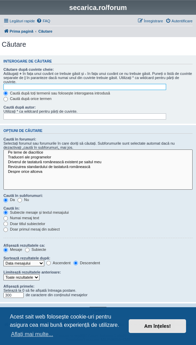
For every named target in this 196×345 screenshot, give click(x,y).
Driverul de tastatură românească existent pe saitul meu (98, 162)
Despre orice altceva (98, 171)
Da (9, 200)
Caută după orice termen (27, 99)
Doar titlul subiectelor (24, 224)
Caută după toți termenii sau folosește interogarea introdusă (56, 93)
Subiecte (35, 249)
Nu (23, 200)
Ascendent (58, 263)
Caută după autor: (19, 107)
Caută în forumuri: (19, 139)
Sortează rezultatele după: (26, 258)
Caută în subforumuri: (23, 195)
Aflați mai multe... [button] (32, 334)
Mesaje (12, 249)
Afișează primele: (18, 286)
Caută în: (11, 208)
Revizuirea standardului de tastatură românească (98, 167)
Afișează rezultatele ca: (24, 245)
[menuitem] (43, 21)
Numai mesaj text (21, 218)
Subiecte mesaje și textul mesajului (36, 212)
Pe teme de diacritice (98, 152)
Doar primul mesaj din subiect (31, 229)
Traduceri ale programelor (98, 157)
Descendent (86, 263)
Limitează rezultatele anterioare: (32, 272)
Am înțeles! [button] (157, 326)
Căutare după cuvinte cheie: (28, 69)
